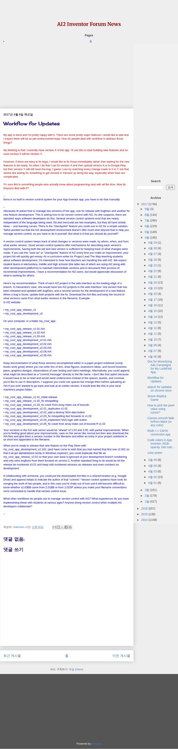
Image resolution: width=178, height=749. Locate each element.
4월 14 (153, 316)
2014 (144, 519)
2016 (144, 508)
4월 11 (153, 333)
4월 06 (153, 356)
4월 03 (153, 471)
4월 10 (153, 339)
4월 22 (153, 271)
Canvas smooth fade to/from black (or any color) (161, 421)
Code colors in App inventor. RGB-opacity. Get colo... (161, 443)
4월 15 (153, 311)
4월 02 (153, 477)
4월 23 (153, 265)
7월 (147, 220)
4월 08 (153, 345)
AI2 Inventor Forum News (89, 24)
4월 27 (153, 254)
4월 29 (153, 242)
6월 (147, 226)
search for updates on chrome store (160, 388)
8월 (147, 214)
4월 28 (153, 248)
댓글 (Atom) (76, 669)
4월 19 (153, 288)
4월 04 (153, 465)
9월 (147, 209)
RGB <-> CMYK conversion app (159, 432)
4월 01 (153, 482)
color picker (155, 452)
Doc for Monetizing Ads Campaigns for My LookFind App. (160, 367)
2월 (147, 495)
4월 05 (153, 460)
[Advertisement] (67, 73)
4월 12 (153, 328)
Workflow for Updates (156, 379)
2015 (144, 514)
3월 (147, 490)
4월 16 (153, 305)
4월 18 (153, 293)
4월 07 (153, 350)
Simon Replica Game (157, 397)
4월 (147, 237)
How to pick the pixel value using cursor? (161, 409)
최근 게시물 (12, 655)
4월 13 (153, 322)
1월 (147, 501)
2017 (144, 204)
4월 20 (153, 282)
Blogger (96, 743)
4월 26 (153, 259)
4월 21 (153, 276)
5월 (147, 232)
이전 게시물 (121, 655)
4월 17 (153, 299)
